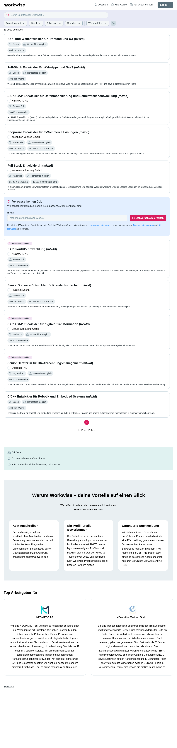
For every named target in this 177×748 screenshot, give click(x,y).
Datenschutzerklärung (143, 225)
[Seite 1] (86, 422)
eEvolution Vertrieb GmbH (132, 617)
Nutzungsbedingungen (100, 225)
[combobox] (56, 15)
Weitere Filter (97, 23)
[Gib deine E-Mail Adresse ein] (67, 218)
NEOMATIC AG (44, 617)
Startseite (9, 686)
